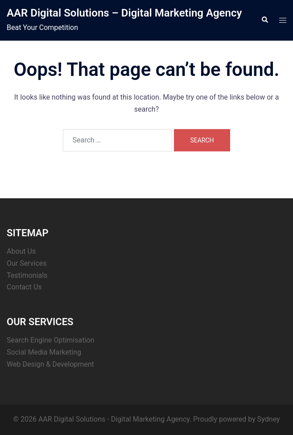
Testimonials (27, 275)
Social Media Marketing (44, 352)
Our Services (27, 263)
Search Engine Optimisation (50, 340)
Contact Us (24, 287)
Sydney (268, 419)
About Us (21, 251)
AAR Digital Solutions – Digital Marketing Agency (124, 13)
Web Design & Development (50, 364)
